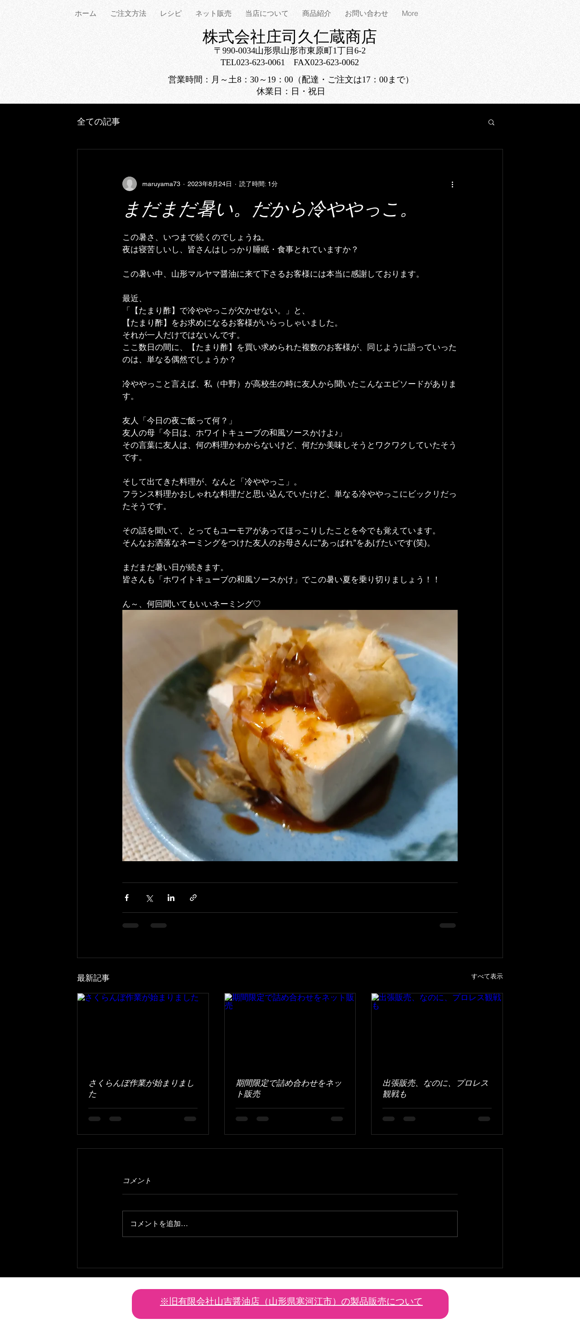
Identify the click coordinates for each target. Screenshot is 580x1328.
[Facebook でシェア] (126, 897)
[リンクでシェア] (193, 897)
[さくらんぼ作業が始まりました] (142, 1030)
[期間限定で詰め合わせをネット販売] (290, 1030)
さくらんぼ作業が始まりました (141, 1089)
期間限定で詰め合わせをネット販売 (289, 1089)
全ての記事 (98, 121)
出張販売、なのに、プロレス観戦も (435, 1089)
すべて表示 (487, 976)
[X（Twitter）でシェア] (149, 897)
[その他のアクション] (452, 183)
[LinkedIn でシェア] (171, 897)
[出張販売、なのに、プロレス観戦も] (437, 1030)
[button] (491, 121)
